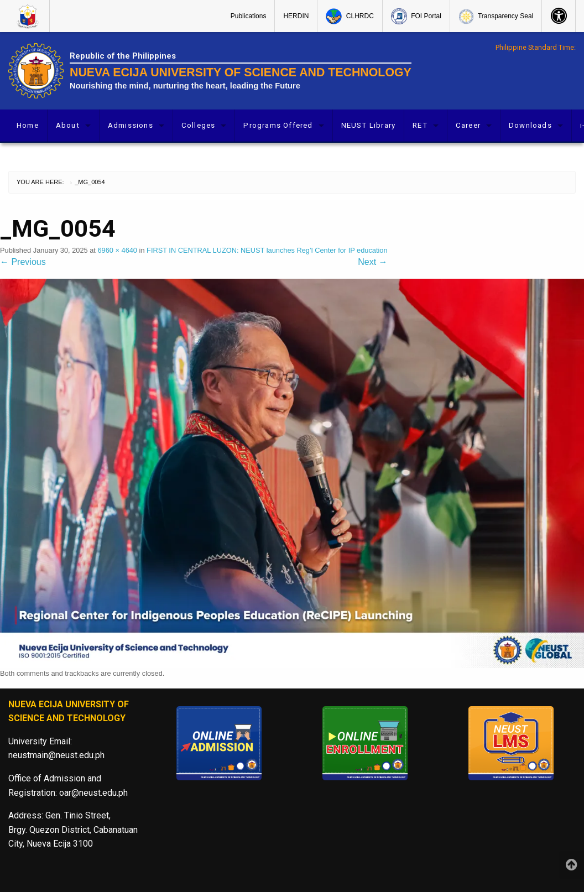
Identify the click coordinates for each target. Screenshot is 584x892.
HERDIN (296, 16)
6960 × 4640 (117, 250)
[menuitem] (29, 16)
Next (372, 262)
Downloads (530, 125)
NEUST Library (368, 125)
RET (420, 125)
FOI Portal (416, 16)
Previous (23, 262)
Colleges (198, 125)
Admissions (130, 125)
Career (468, 125)
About (68, 125)
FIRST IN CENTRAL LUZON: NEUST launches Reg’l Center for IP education (267, 250)
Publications (249, 16)
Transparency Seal (495, 16)
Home (28, 125)
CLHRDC (349, 16)
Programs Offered (277, 125)
